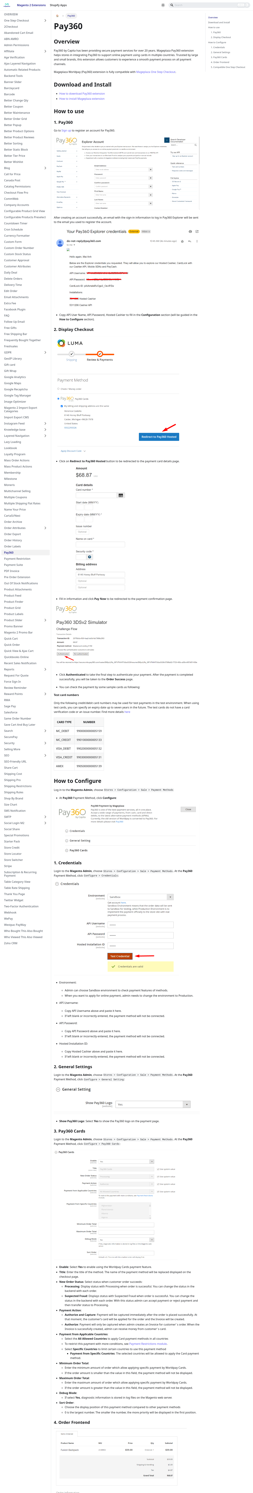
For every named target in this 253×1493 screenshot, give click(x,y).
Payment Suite (13, 565)
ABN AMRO (11, 39)
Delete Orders (13, 279)
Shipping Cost (13, 774)
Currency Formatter (17, 236)
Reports (9, 669)
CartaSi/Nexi (12, 516)
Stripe (8, 866)
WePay (8, 918)
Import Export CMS (16, 417)
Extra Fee (10, 303)
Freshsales (11, 346)
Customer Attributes (17, 266)
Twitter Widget (13, 900)
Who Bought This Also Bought (23, 931)
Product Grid (12, 608)
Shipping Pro (12, 780)
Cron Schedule (13, 229)
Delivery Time (13, 285)
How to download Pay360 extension (82, 93)
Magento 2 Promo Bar (18, 632)
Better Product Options (19, 131)
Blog (7, 168)
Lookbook (10, 448)
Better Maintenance (17, 113)
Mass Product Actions (18, 466)
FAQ (6, 315)
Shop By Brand (13, 798)
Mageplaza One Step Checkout (155, 72)
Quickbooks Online (16, 657)
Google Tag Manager (17, 395)
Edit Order (10, 291)
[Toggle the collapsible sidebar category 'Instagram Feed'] (45, 423)
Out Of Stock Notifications (21, 583)
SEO (6, 755)
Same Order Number (17, 718)
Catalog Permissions (17, 186)
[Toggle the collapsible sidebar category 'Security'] (45, 743)
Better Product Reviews (19, 137)
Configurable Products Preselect (25, 217)
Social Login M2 (14, 823)
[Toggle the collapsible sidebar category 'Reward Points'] (45, 694)
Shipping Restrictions (18, 786)
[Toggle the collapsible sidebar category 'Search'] (45, 731)
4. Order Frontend (220, 62)
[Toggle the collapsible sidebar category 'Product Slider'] (45, 620)
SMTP (7, 817)
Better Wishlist (13, 162)
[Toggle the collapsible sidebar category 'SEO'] (45, 755)
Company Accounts (16, 205)
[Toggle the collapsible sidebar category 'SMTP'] (45, 817)
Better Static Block (16, 149)
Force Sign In (12, 681)
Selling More (12, 749)
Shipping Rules (13, 792)
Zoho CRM (10, 943)
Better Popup (12, 125)
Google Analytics (15, 377)
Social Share (12, 829)
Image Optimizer (15, 401)
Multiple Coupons (15, 497)
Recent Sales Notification (20, 663)
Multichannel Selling (17, 491)
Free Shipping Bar (15, 334)
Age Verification (14, 57)
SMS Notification (15, 811)
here (127, 712)
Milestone (10, 479)
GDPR (7, 352)
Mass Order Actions (16, 460)
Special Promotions (16, 835)
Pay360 (8, 552)
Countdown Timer (15, 223)
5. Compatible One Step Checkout (228, 67)
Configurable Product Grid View (24, 211)
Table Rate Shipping (17, 888)
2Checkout (11, 27)
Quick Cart (11, 638)
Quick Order (12, 645)
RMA (7, 700)
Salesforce (10, 712)
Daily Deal (10, 272)
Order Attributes (15, 528)
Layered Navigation (16, 436)
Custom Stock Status (17, 254)
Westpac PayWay (15, 925)
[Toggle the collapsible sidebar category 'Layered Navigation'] (45, 435)
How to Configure (217, 42)
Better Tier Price (14, 156)
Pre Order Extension (17, 577)
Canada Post (12, 180)
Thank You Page (14, 894)
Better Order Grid (15, 119)
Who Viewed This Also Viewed (23, 937)
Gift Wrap (10, 371)
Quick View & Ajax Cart (19, 651)
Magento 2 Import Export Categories (20, 409)
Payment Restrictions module (148, 1344)
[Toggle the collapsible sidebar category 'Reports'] (45, 669)
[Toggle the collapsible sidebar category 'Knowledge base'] (45, 429)
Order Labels (12, 546)
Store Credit (12, 847)
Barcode (9, 94)
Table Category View (17, 882)
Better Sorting (13, 143)
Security (9, 743)
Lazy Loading (12, 442)
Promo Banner (13, 626)
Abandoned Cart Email (18, 33)
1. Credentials (218, 47)
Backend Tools (13, 76)
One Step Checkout (16, 20)
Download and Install (219, 22)
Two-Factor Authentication (21, 906)
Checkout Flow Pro (16, 192)
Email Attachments (16, 297)
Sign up (66, 130)
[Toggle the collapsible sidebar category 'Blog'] (45, 168)
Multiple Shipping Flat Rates (22, 503)
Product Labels (13, 614)
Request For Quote (16, 675)
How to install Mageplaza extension (82, 99)
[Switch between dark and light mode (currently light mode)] (163, 5)
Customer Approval (16, 260)
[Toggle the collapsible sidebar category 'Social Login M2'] (45, 823)
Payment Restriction (17, 559)
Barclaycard (11, 88)
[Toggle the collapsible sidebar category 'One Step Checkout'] (45, 20)
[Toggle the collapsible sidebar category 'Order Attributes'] (45, 528)
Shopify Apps (58, 5)
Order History (13, 540)
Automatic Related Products (22, 70)
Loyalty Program (14, 454)
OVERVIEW (11, 14)
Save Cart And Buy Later (19, 725)
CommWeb (11, 199)
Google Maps (12, 383)
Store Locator (13, 854)
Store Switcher (13, 860)
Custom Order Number (19, 248)
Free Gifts (10, 328)
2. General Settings (220, 52)
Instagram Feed (14, 423)
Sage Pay (10, 706)
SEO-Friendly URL (15, 761)
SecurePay (11, 737)
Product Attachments (18, 589)
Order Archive (13, 522)
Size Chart (10, 804)
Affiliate (9, 51)
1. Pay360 (216, 32)
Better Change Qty (16, 100)
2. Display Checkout (221, 37)
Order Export (12, 534)
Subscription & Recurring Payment (20, 873)
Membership (12, 473)
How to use (214, 27)
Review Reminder (15, 688)
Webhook (10, 912)
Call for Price (12, 174)
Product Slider (13, 620)
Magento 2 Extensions (31, 5)
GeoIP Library (13, 358)
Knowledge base (14, 429)
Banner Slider (13, 82)
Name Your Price (15, 509)
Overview (213, 17)
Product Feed (12, 595)
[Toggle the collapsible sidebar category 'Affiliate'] (45, 51)
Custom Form (13, 242)
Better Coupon (13, 106)
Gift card (9, 365)
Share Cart (11, 768)
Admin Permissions (16, 45)
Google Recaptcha (16, 389)
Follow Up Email (14, 322)
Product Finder (13, 602)
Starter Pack (12, 841)
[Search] (209, 5)
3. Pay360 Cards (219, 57)
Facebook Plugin (15, 309)
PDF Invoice (11, 571)
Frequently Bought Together (22, 340)
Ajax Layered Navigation (20, 63)
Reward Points (13, 694)
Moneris (9, 485)
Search (8, 731)
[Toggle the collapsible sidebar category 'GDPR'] (45, 352)
